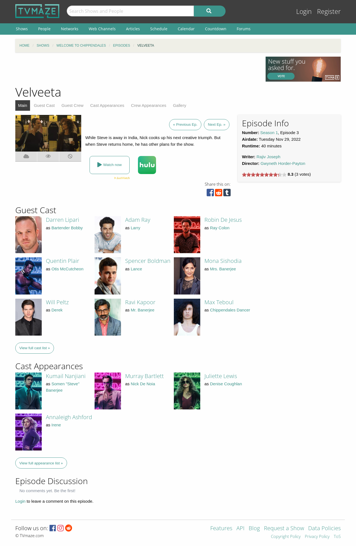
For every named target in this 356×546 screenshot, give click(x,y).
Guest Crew (72, 105)
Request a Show (284, 528)
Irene (56, 424)
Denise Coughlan (226, 383)
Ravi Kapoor (140, 302)
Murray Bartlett (144, 376)
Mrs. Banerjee (223, 268)
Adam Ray (137, 219)
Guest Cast (44, 105)
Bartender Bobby (67, 227)
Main (22, 105)
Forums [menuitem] (244, 28)
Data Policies (324, 528)
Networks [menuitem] (69, 28)
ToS (337, 536)
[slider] (264, 174)
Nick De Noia (143, 383)
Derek (57, 310)
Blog (254, 528)
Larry (135, 227)
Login (304, 11)
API (240, 528)
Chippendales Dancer (230, 310)
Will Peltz (57, 302)
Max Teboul (219, 302)
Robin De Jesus (223, 219)
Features (221, 528)
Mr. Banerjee (142, 310)
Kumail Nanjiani (66, 376)
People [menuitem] (44, 28)
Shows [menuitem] (22, 28)
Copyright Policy (286, 536)
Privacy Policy (317, 536)
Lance (136, 268)
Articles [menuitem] (133, 28)
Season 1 (269, 132)
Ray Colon (219, 227)
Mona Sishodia (223, 261)
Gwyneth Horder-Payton (283, 163)
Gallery (179, 105)
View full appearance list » (41, 463)
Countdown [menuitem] (215, 28)
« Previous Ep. (185, 124)
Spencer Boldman (147, 261)
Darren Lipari (62, 219)
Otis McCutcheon (67, 268)
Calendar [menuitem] (186, 28)
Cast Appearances (107, 105)
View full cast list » (34, 348)
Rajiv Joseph (268, 156)
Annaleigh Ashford (69, 417)
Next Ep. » (216, 124)
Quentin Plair (62, 261)
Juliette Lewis (220, 376)
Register (329, 11)
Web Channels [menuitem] (102, 28)
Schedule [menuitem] (158, 28)
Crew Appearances (148, 105)
